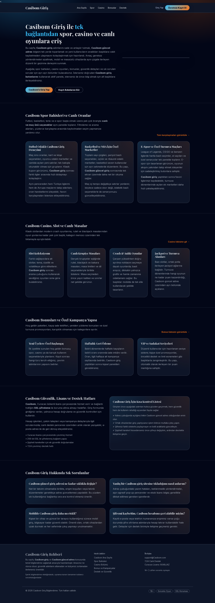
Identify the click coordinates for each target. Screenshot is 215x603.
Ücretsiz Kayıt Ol (177, 8)
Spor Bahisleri (100, 561)
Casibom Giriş (37, 7)
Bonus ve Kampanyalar (104, 568)
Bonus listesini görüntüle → (175, 332)
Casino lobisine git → (178, 241)
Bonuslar (112, 8)
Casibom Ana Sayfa (103, 558)
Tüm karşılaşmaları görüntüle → (173, 135)
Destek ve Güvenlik (103, 571)
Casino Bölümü (101, 565)
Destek (123, 8)
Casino (101, 8)
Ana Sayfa (81, 8)
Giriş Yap (159, 8)
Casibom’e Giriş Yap (39, 90)
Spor (92, 8)
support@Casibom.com (155, 558)
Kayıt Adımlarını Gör (69, 90)
